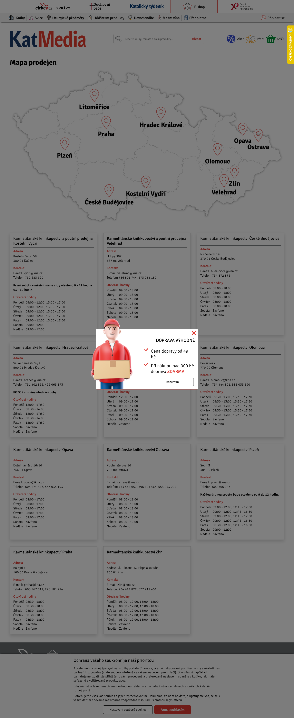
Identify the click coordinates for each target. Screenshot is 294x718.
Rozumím (172, 382)
